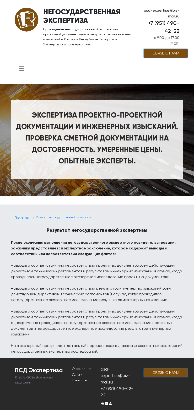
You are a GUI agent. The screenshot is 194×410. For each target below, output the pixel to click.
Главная (22, 218)
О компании (81, 369)
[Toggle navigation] (21, 68)
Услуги (77, 374)
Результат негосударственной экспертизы (63, 217)
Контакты (79, 380)
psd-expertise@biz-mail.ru (115, 375)
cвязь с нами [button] (165, 53)
